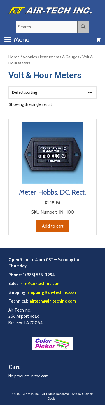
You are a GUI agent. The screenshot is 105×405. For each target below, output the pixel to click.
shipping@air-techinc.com (52, 292)
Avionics (30, 56)
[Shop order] (52, 92)
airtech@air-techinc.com (52, 301)
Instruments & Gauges (59, 56)
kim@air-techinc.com (40, 283)
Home (14, 56)
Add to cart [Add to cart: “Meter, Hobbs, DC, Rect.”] (53, 226)
